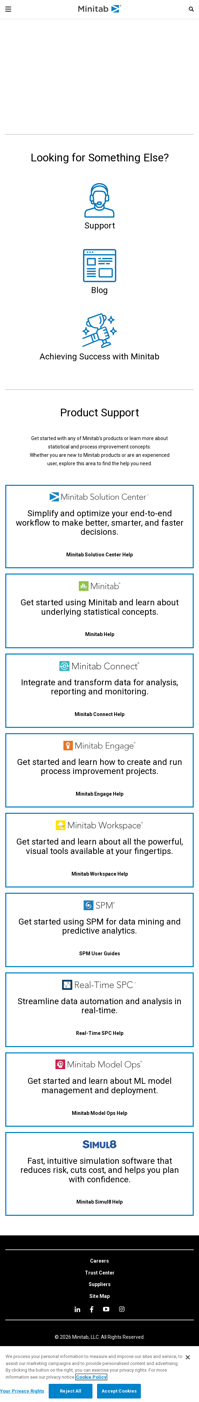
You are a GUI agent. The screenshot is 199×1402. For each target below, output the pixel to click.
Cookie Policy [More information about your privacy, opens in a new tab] (91, 1377)
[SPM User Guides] (99, 953)
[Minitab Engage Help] (99, 794)
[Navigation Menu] (8, 9)
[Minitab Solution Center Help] (99, 555)
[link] (99, 1261)
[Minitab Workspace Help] (99, 874)
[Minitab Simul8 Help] (99, 1202)
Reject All (70, 1391)
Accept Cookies (119, 1391)
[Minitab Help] (99, 634)
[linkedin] (77, 1309)
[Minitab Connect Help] (99, 714)
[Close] (187, 1357)
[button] (191, 9)
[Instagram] (122, 1309)
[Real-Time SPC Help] (99, 1033)
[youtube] (106, 1309)
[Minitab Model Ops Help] (99, 1113)
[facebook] (92, 1309)
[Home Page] (100, 9)
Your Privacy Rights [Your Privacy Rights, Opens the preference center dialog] (22, 1391)
